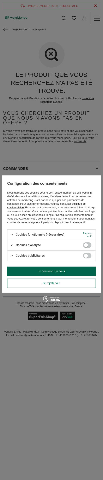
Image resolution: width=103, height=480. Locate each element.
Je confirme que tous (51, 271)
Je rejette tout (51, 283)
